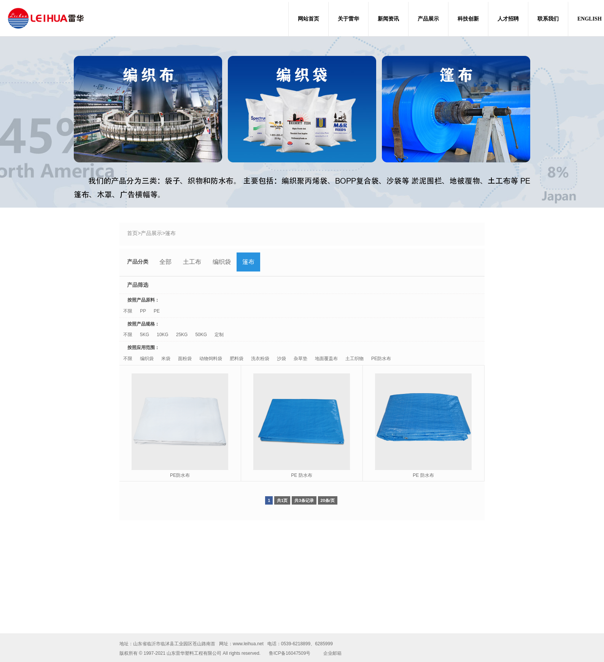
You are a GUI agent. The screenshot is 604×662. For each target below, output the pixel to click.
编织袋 (222, 262)
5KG (144, 334)
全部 (165, 262)
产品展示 (428, 19)
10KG (162, 334)
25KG (182, 334)
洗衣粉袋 (260, 358)
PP (143, 311)
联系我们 (548, 19)
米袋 (165, 358)
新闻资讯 (388, 19)
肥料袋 (236, 358)
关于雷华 (348, 19)
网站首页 (308, 19)
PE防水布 (381, 358)
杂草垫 (300, 358)
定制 (219, 334)
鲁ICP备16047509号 (289, 653)
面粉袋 (185, 358)
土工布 (192, 262)
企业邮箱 (332, 653)
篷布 (170, 233)
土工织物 (354, 358)
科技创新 (468, 19)
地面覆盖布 (326, 358)
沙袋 (281, 358)
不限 (127, 311)
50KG (201, 334)
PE (157, 311)
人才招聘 (508, 19)
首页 (132, 233)
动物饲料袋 (210, 358)
